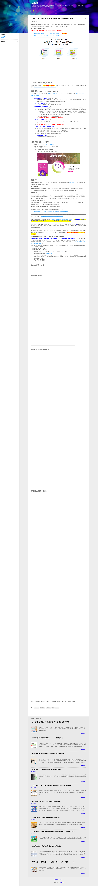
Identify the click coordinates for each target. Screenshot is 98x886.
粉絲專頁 (3, 37)
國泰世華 (42, 708)
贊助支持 (57, 11)
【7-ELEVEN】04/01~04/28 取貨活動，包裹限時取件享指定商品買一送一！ (51, 785)
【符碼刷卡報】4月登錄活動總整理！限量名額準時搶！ (46, 769)
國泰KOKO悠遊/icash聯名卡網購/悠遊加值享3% (45, 87)
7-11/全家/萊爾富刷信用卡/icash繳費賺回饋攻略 (52, 216)
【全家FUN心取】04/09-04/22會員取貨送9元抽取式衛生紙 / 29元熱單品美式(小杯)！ (54, 831)
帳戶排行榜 (50, 11)
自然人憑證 (71, 182)
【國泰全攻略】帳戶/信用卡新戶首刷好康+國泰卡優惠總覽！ (47, 33)
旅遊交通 (36, 708)
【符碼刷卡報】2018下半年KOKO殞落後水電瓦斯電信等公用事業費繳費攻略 (51, 211)
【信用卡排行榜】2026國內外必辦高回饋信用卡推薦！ (46, 817)
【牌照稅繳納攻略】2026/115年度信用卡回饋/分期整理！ (47, 801)
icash (57, 708)
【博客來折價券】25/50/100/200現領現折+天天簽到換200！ (47, 753)
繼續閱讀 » (83, 733)
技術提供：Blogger (58, 879)
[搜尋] (88, 4)
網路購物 (48, 708)
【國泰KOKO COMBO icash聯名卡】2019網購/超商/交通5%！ (47, 35)
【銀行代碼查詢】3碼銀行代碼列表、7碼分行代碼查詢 (46, 846)
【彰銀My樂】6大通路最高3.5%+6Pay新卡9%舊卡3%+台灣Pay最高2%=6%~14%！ (53, 862)
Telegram (3, 36)
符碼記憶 (35, 3)
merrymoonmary (61, 882)
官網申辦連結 (49, 253)
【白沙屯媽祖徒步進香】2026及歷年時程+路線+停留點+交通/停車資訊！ (51, 722)
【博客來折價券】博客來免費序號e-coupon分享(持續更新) (47, 738)
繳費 (53, 708)
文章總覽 (35, 11)
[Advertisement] (58, 69)
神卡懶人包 (42, 11)
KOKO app (62, 251)
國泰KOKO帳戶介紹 (52, 94)
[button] (85, 18)
